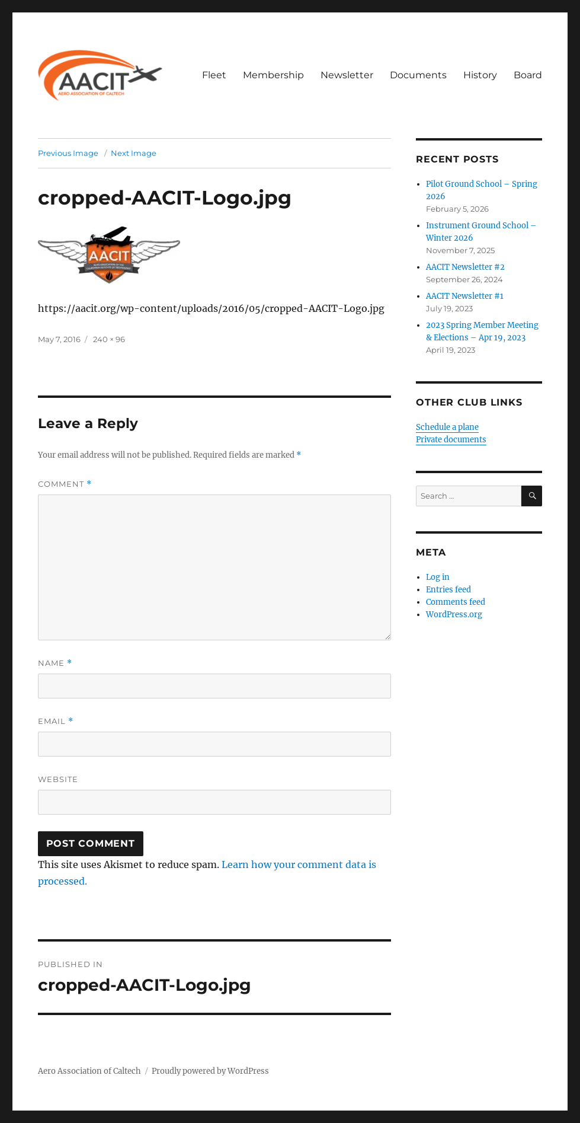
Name (55, 663)
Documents (418, 75)
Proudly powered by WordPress (210, 1071)
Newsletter (347, 75)
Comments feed (455, 602)
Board (528, 75)
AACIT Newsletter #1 (465, 296)
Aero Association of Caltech (89, 1071)
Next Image (133, 153)
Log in (438, 577)
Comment (65, 484)
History (480, 75)
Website (58, 779)
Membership (273, 75)
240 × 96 (109, 339)
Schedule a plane (447, 427)
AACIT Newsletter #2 (465, 267)
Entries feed (448, 590)
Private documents (451, 440)
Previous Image (68, 153)
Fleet (214, 75)
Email (55, 721)
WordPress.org (454, 615)
